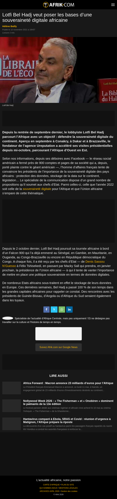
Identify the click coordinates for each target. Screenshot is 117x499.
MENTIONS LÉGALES (68, 488)
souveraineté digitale (37, 189)
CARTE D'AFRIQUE (51, 485)
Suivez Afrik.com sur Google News (58, 347)
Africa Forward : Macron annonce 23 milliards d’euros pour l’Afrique (68, 383)
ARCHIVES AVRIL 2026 (49, 491)
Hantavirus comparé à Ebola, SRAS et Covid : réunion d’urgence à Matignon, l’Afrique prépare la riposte (67, 420)
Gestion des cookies (69, 491)
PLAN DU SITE (67, 485)
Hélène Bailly (9, 26)
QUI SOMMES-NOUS (48, 488)
